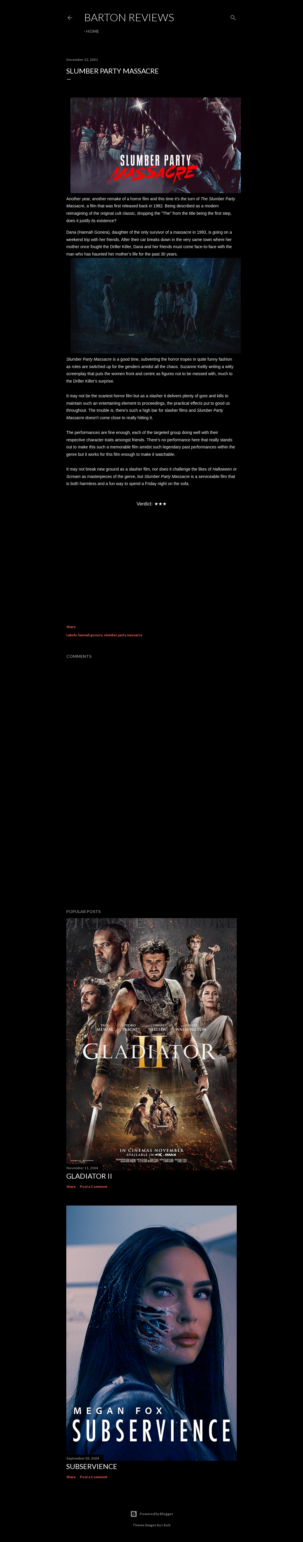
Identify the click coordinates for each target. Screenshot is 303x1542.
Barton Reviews (129, 17)
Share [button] (71, 626)
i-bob (166, 1525)
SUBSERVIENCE (91, 1466)
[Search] (233, 16)
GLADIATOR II (89, 1176)
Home (92, 31)
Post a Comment (93, 1186)
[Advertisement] (151, 852)
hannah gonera (90, 635)
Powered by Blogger (151, 1513)
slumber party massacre (123, 635)
